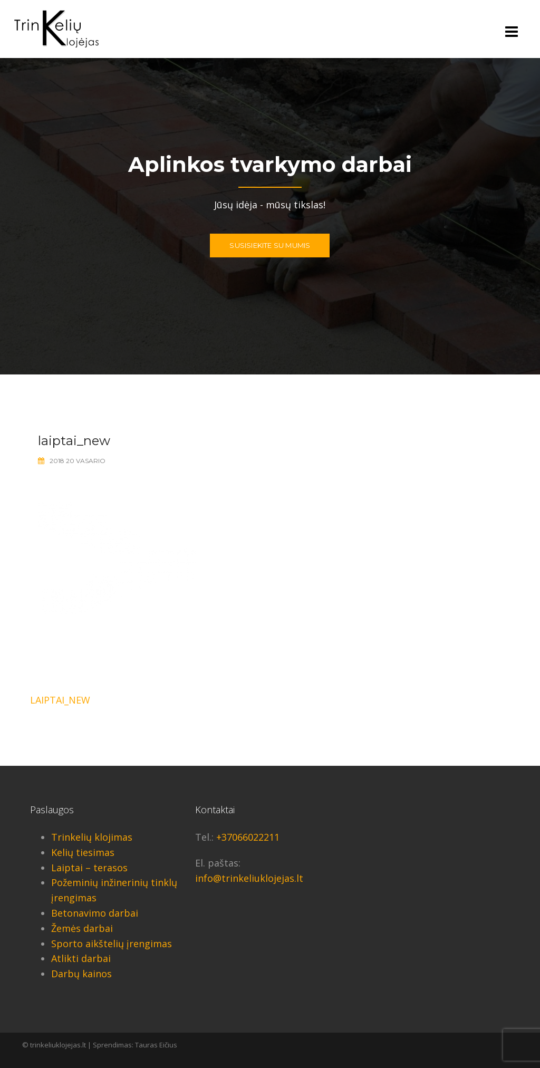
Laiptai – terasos (89, 867)
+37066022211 (247, 837)
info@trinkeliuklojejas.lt (249, 878)
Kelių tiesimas (82, 852)
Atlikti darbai (81, 958)
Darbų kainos (81, 973)
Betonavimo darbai (94, 913)
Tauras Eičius (156, 1045)
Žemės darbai (82, 928)
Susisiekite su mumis (269, 245)
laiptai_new (60, 700)
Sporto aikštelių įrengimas (111, 943)
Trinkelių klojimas (91, 837)
